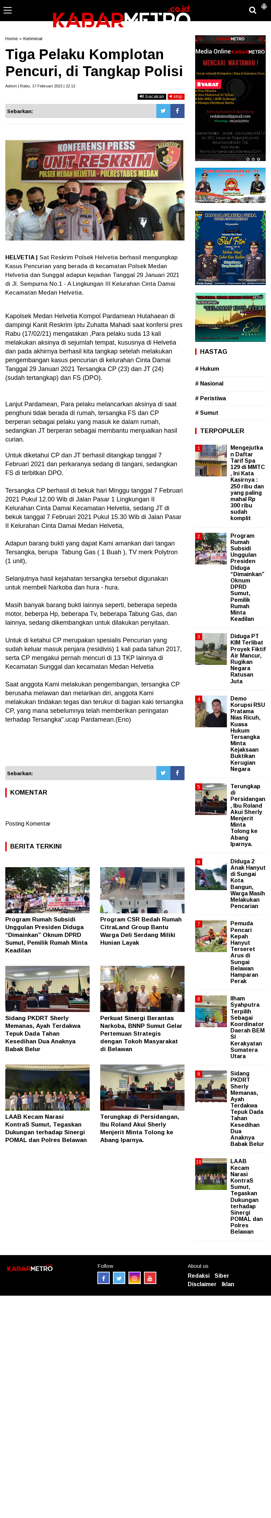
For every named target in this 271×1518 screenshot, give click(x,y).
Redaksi (199, 1276)
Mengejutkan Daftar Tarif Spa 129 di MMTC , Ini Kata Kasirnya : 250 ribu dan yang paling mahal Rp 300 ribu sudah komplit (247, 483)
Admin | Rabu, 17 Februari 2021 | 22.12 (40, 86)
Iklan (228, 1284)
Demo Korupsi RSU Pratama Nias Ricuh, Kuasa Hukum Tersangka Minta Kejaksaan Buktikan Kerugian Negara (247, 734)
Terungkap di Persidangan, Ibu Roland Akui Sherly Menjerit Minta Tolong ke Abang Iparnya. (247, 815)
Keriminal (32, 38)
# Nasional (209, 384)
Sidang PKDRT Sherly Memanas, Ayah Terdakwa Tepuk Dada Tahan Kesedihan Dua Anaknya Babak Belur (42, 1034)
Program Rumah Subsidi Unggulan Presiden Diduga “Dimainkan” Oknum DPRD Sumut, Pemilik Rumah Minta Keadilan (46, 935)
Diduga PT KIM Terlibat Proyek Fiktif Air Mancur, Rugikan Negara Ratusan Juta (248, 658)
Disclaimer (202, 1284)
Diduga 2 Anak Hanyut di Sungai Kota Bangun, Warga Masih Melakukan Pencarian (248, 883)
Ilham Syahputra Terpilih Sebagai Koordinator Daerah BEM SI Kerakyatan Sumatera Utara (247, 1027)
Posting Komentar (27, 824)
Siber (222, 1276)
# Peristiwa (210, 398)
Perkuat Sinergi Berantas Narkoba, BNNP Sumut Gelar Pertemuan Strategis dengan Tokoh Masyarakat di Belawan (141, 1034)
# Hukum (207, 369)
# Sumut (206, 413)
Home (11, 38)
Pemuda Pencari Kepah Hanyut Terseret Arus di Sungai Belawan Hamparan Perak (244, 952)
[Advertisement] (95, 745)
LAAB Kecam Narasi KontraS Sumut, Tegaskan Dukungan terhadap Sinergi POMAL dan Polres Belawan (246, 1196)
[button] (263, 3)
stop (176, 96)
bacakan (152, 96)
